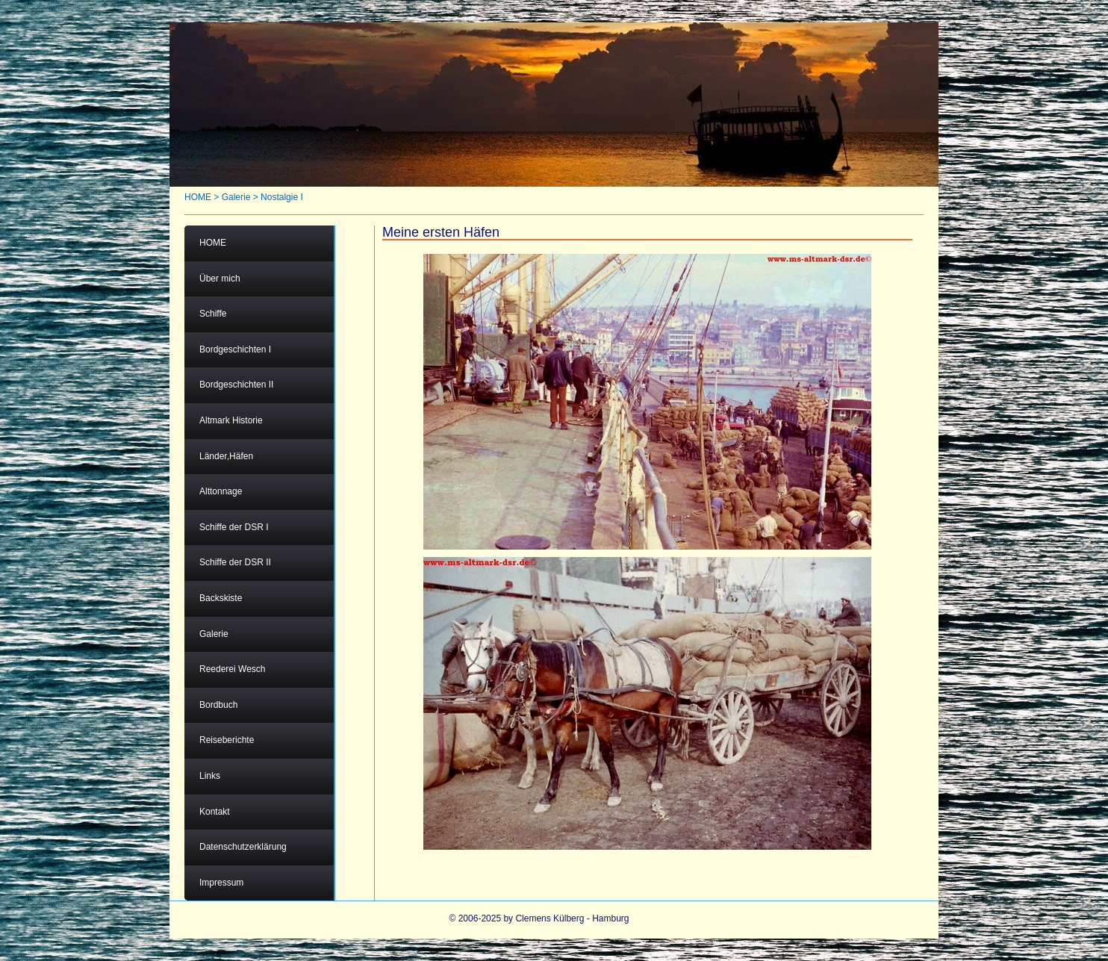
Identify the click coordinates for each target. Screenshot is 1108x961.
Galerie (236, 197)
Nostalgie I (282, 197)
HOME (197, 197)
